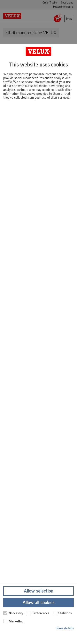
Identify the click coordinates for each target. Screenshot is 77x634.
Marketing (13, 621)
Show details (65, 628)
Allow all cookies (39, 602)
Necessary (13, 613)
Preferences (38, 613)
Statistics (62, 613)
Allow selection (38, 591)
